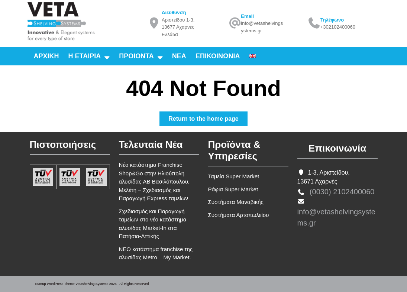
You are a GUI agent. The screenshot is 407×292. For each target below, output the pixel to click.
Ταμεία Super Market (233, 176)
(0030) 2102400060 (342, 192)
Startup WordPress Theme (55, 284)
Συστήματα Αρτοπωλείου (238, 215)
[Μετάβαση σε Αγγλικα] (252, 56)
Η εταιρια (84, 56)
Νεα (179, 56)
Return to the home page (207, 120)
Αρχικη (46, 56)
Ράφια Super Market (233, 189)
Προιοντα (136, 56)
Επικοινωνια (218, 56)
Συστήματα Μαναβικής (236, 202)
